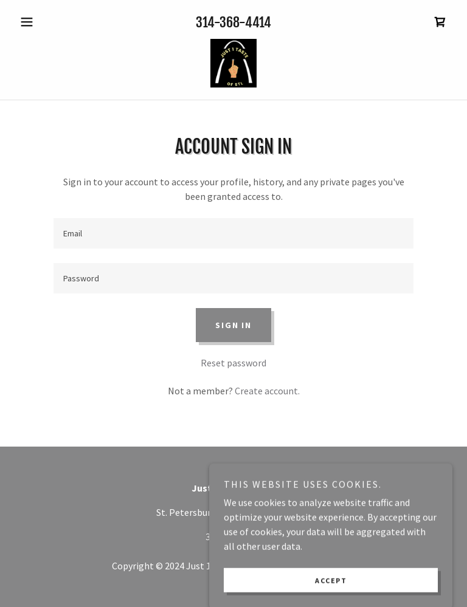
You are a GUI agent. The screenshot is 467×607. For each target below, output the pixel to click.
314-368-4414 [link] (233, 22)
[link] (440, 22)
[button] (47, 22)
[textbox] (233, 233)
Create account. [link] (267, 391)
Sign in (233, 325)
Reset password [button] (233, 363)
